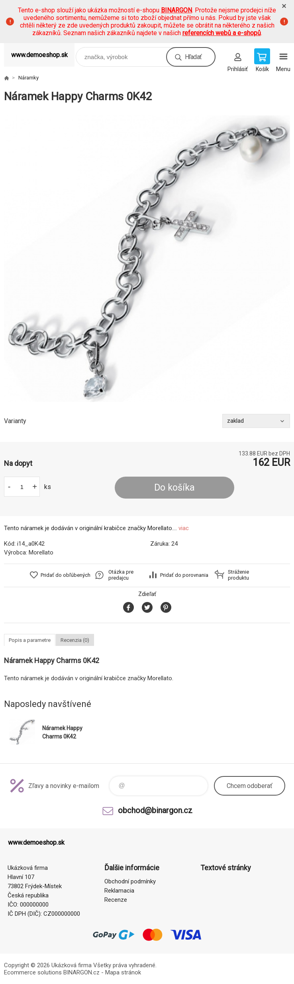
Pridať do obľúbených (65, 575)
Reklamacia (119, 890)
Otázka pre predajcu (120, 575)
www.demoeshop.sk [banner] (39, 55)
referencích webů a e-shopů (221, 33)
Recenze (115, 899)
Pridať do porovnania (184, 575)
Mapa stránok (123, 972)
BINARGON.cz (81, 972)
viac (183, 528)
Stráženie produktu (238, 575)
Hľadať (193, 57)
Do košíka (174, 487)
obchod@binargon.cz (155, 810)
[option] (147, 258)
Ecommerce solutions (33, 972)
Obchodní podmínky (130, 881)
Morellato (41, 552)
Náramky (28, 78)
